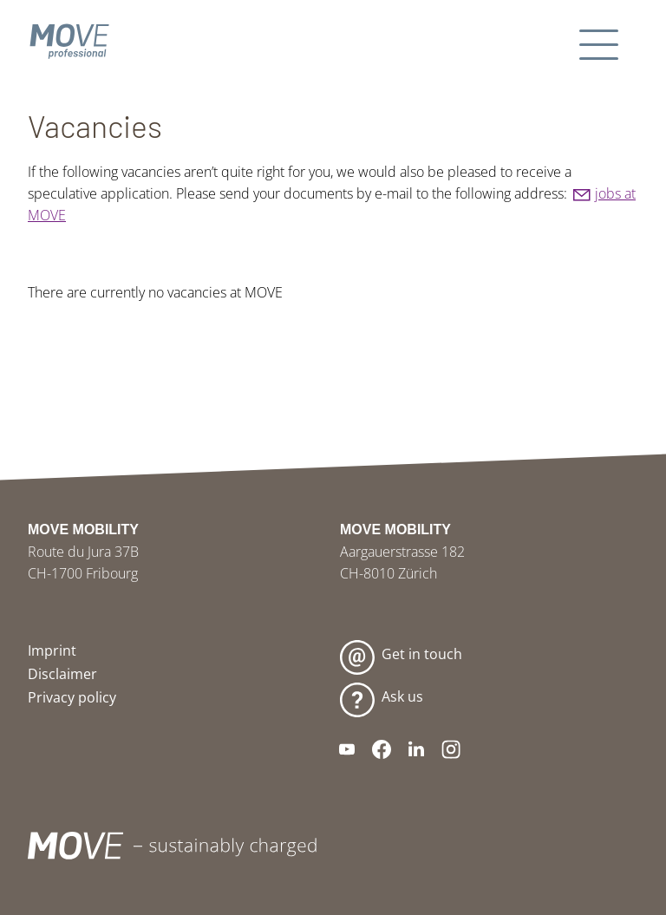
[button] (600, 42)
